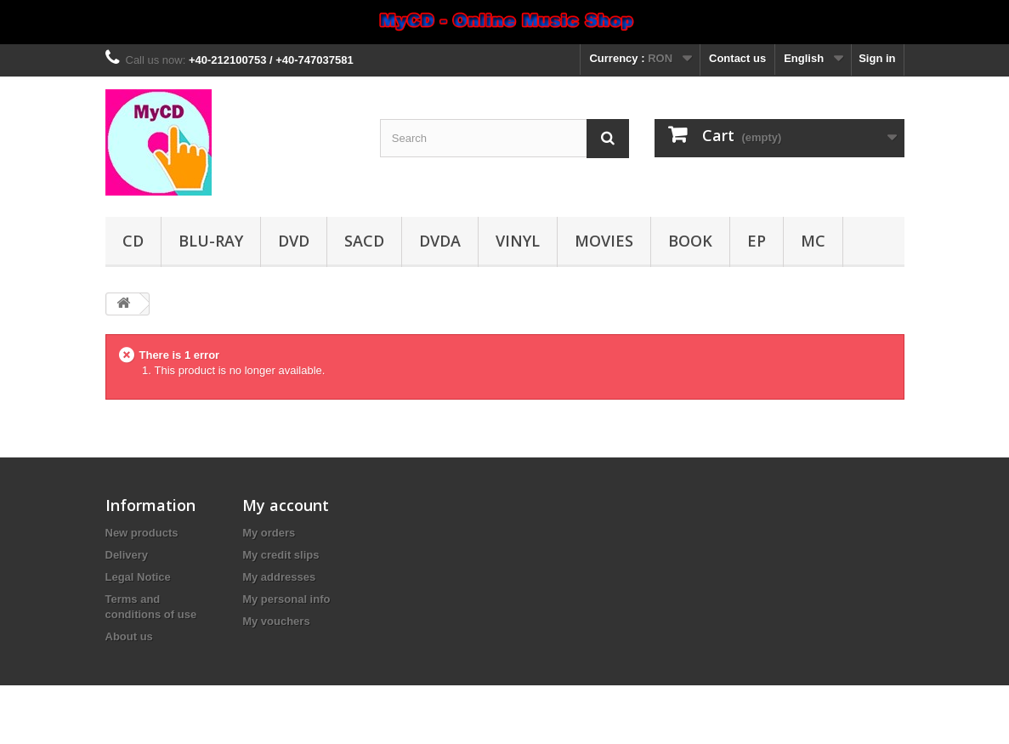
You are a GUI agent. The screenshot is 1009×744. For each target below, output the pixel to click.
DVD (293, 240)
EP (756, 240)
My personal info (286, 599)
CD (133, 240)
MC (813, 240)
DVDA (440, 240)
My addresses (278, 577)
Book (690, 240)
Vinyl (518, 240)
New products (142, 532)
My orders (268, 532)
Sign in (877, 58)
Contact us (737, 58)
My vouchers (275, 621)
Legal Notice (138, 577)
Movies (604, 240)
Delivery (127, 554)
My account (285, 505)
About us (129, 636)
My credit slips (280, 554)
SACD (364, 240)
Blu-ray (211, 240)
